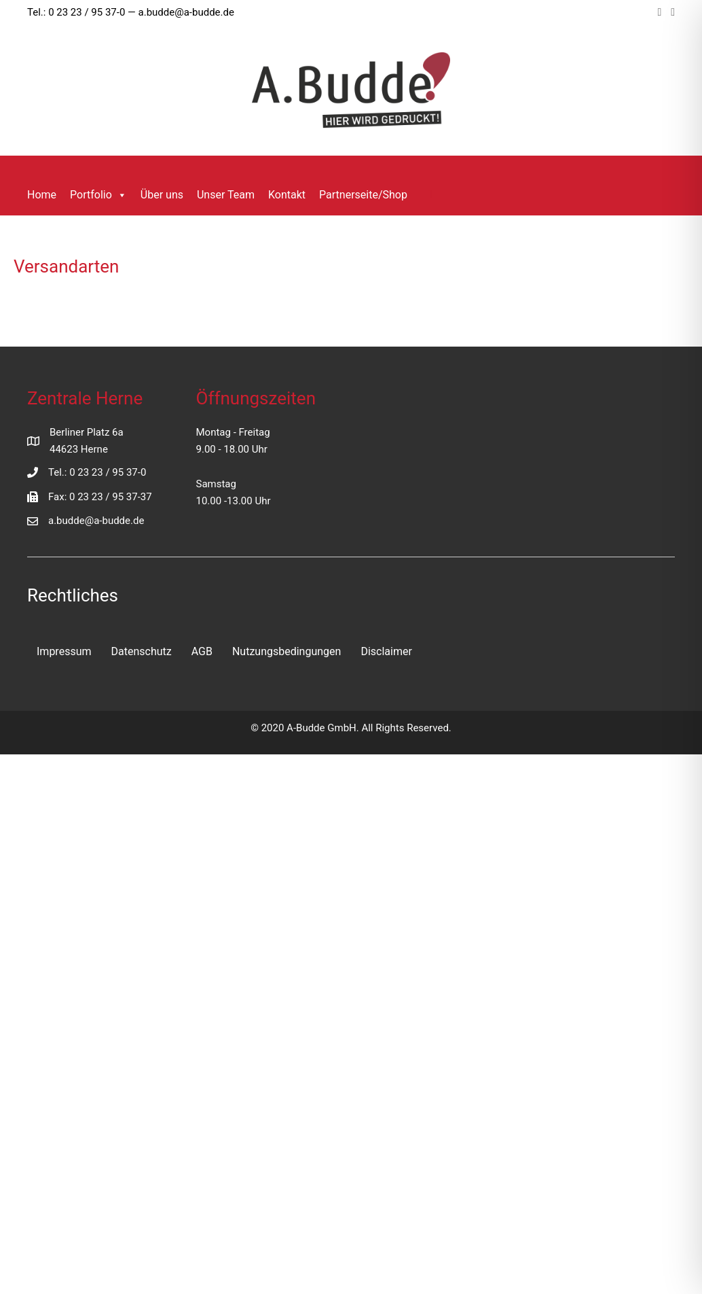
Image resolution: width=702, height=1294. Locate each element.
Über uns (162, 194)
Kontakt (287, 194)
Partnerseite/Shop (363, 194)
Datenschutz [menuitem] (141, 651)
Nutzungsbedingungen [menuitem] (286, 651)
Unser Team (226, 194)
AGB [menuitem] (202, 651)
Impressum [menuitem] (64, 651)
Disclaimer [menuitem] (386, 651)
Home (41, 194)
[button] (430, 194)
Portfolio (98, 195)
